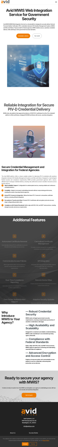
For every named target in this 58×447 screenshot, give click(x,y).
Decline (33, 444)
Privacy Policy (46, 440)
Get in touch (28, 395)
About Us (12, 433)
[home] (5, 2)
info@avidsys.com (29, 426)
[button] (55, 2)
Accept (25, 444)
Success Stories (33, 433)
